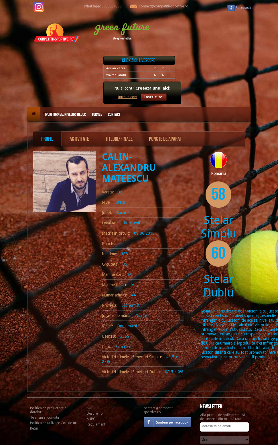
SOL (90, 408)
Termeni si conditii (44, 418)
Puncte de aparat (165, 139)
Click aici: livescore (138, 61)
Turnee (97, 114)
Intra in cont (127, 97)
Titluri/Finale (119, 139)
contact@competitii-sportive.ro (159, 410)
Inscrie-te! (153, 97)
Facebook (243, 8)
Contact (114, 114)
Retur (34, 428)
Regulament (96, 424)
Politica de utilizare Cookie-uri (53, 423)
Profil (47, 139)
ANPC (91, 419)
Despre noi (95, 414)
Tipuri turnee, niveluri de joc (64, 114)
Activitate (79, 139)
